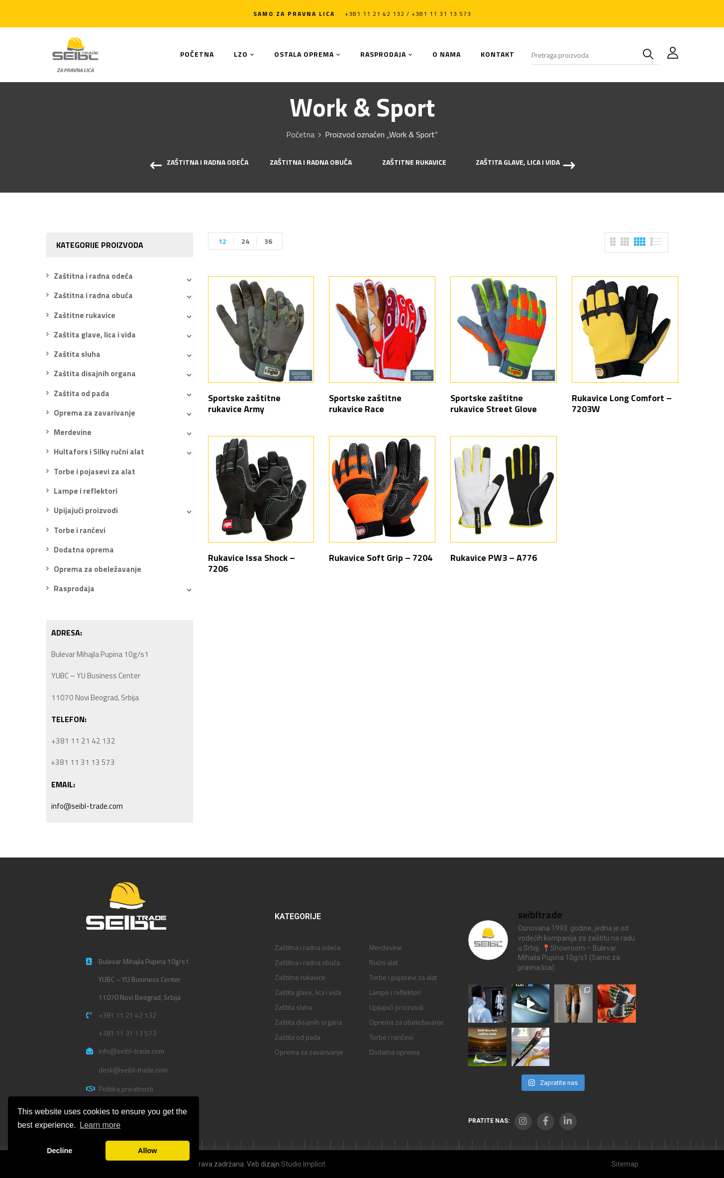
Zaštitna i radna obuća (311, 162)
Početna (300, 134)
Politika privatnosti (126, 1088)
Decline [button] (59, 1151)
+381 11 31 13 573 (127, 1033)
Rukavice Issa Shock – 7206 (251, 563)
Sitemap (625, 1164)
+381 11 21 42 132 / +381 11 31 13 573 (408, 13)
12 (222, 241)
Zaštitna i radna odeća (207, 162)
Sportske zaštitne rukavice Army (244, 403)
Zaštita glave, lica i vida (518, 162)
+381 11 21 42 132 (127, 1015)
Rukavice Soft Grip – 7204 (380, 557)
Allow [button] (147, 1151)
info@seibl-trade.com (87, 806)
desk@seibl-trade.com (133, 1070)
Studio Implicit (303, 1164)
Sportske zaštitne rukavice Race (365, 403)
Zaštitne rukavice (414, 162)
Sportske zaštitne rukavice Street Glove (493, 403)
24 (245, 241)
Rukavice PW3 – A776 (493, 557)
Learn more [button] (100, 1125)
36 (268, 241)
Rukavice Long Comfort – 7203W (622, 403)
